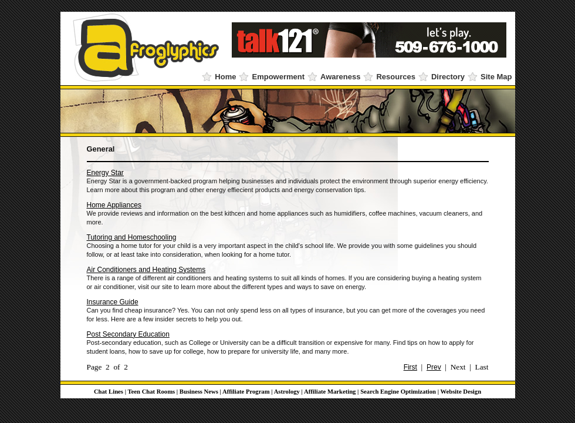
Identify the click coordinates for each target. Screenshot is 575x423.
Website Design (461, 391)
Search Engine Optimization (398, 391)
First (410, 367)
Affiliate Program (246, 391)
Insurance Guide (112, 302)
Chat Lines (108, 391)
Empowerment (278, 76)
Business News (199, 391)
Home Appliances (114, 205)
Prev (434, 367)
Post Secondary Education (128, 334)
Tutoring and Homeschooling (132, 237)
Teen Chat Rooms (151, 391)
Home (225, 76)
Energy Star (105, 173)
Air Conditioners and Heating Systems (146, 270)
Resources (395, 76)
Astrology (287, 391)
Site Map (496, 76)
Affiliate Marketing (330, 391)
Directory (448, 76)
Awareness (340, 76)
